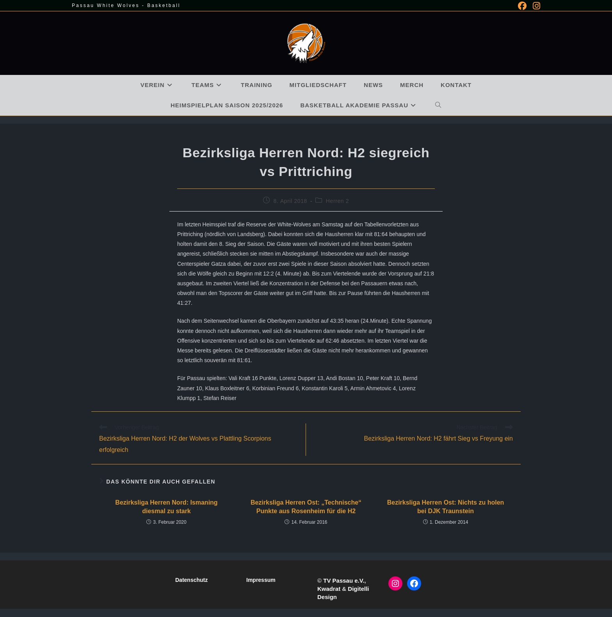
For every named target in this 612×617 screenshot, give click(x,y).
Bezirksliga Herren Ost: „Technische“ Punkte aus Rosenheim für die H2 (306, 506)
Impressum (261, 580)
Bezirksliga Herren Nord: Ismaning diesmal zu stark (166, 506)
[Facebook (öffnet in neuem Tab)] (522, 6)
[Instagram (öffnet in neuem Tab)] (535, 6)
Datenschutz (191, 580)
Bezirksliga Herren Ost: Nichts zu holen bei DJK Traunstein (445, 506)
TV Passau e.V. (343, 580)
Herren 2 (337, 201)
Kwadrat (328, 588)
